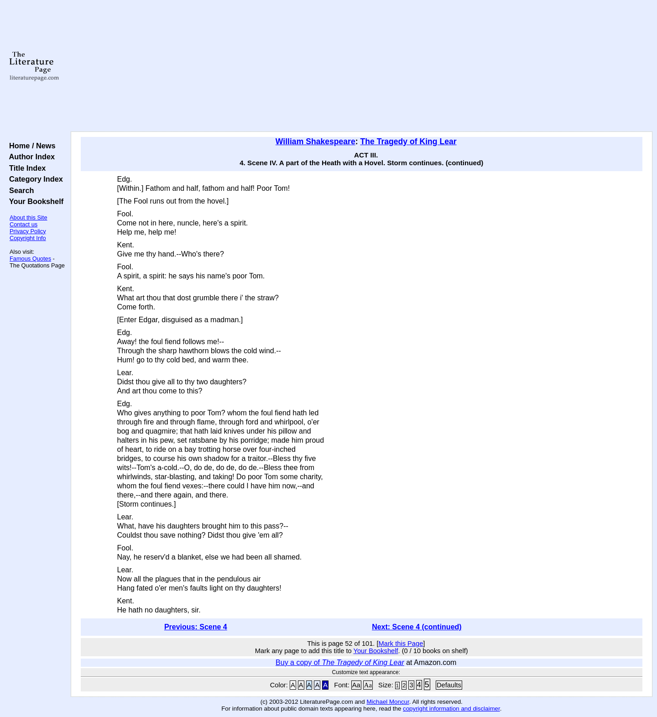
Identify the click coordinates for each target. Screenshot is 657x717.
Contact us (23, 224)
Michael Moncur (387, 701)
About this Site (28, 217)
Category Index (34, 179)
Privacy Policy (28, 231)
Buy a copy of (340, 662)
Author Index (30, 156)
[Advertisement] (361, 66)
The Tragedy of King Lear (408, 141)
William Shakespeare (315, 141)
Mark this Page (401, 643)
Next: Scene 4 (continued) (416, 627)
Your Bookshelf (34, 201)
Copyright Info (28, 238)
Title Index (25, 168)
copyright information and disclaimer (451, 708)
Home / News (30, 145)
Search (19, 190)
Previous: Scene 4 (195, 627)
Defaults (449, 685)
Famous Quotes (30, 258)
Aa (356, 685)
